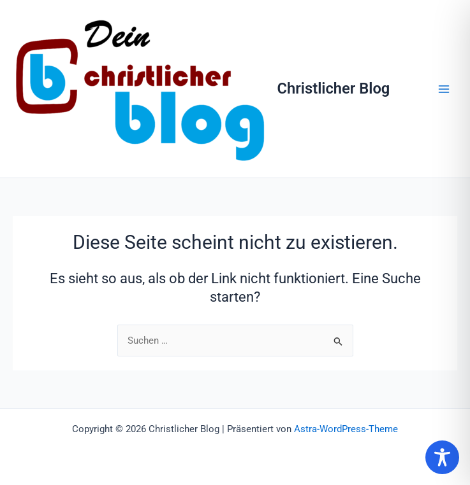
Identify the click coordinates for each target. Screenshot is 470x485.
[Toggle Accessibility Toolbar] (442, 457)
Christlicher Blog (333, 88)
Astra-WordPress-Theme (346, 429)
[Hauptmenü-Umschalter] (443, 89)
